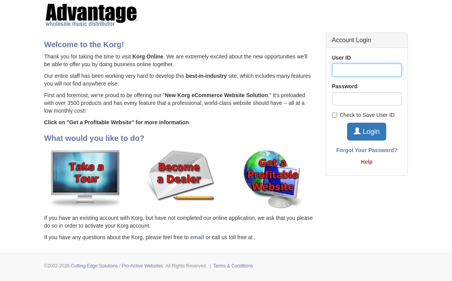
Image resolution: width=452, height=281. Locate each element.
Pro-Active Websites (142, 266)
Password (345, 86)
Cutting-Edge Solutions (94, 266)
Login (367, 131)
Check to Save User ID (363, 115)
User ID (341, 58)
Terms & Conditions (233, 266)
